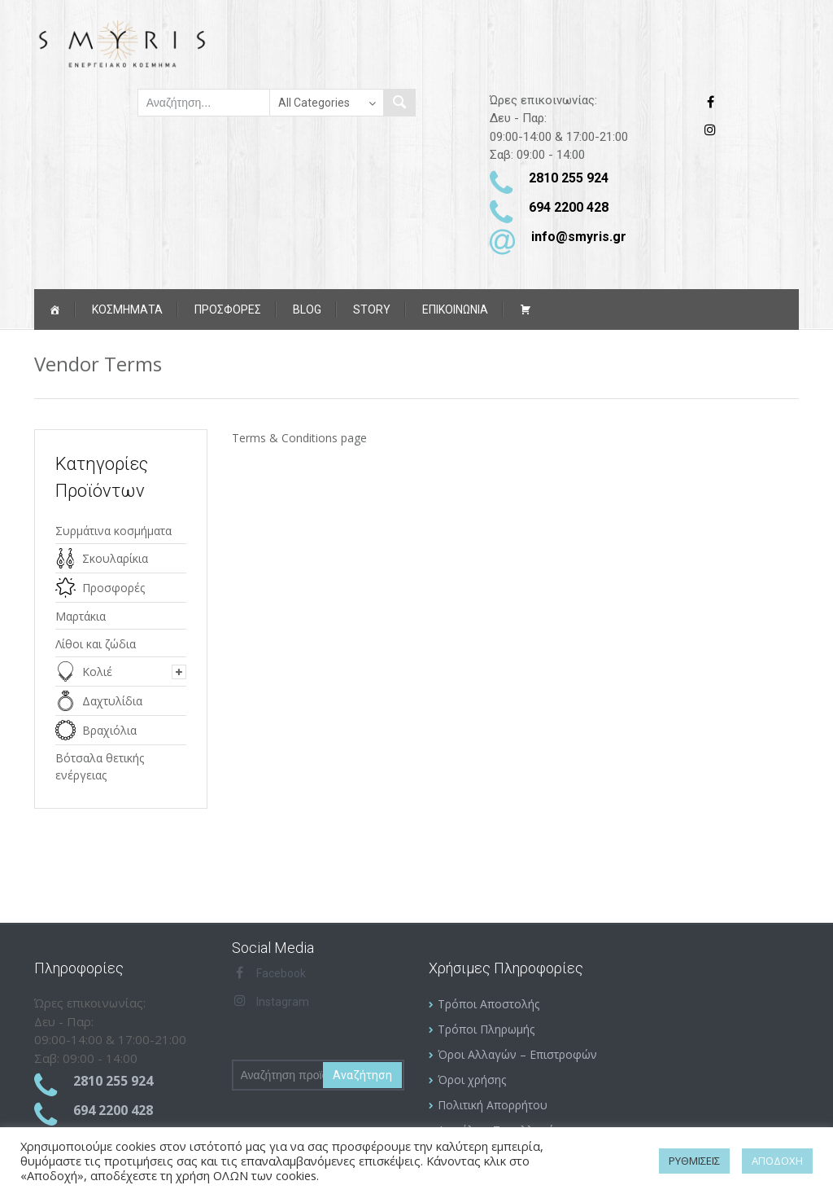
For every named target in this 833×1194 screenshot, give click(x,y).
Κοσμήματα (127, 309)
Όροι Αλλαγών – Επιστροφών (517, 1054)
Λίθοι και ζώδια (95, 644)
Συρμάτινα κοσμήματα (113, 530)
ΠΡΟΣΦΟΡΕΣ (227, 309)
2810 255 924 (568, 178)
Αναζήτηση (362, 1075)
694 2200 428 (568, 207)
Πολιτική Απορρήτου (492, 1105)
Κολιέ (97, 671)
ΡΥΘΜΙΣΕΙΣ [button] (694, 1160)
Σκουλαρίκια (115, 558)
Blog (307, 309)
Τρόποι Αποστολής (488, 1004)
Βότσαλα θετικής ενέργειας (99, 766)
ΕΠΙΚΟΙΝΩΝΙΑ (455, 309)
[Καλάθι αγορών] (525, 309)
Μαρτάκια (80, 616)
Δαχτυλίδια (112, 701)
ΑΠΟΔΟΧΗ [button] (777, 1160)
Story (371, 309)
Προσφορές (113, 587)
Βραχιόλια (109, 730)
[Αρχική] (54, 309)
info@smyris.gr (578, 236)
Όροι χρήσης (472, 1079)
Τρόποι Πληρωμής (486, 1029)
